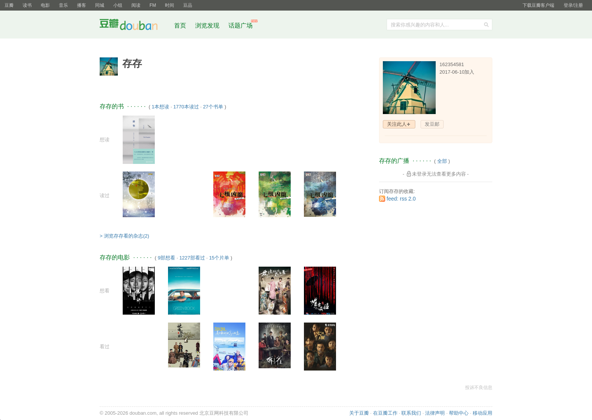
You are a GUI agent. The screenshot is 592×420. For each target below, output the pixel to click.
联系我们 (411, 413)
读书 (27, 5)
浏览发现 (208, 25)
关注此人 (397, 124)
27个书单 (213, 107)
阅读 (135, 5)
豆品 (187, 5)
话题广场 (240, 25)
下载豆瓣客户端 (538, 5)
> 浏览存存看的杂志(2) (124, 236)
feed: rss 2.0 (401, 199)
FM (153, 5)
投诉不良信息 (478, 387)
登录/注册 (573, 5)
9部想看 (166, 258)
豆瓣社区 (134, 26)
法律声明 (435, 413)
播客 (81, 5)
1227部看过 (192, 258)
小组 (117, 5)
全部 (442, 161)
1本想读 (160, 107)
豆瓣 (9, 5)
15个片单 (219, 258)
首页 (180, 25)
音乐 (63, 5)
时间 (169, 5)
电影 (45, 5)
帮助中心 (459, 413)
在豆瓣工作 (385, 413)
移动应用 (482, 413)
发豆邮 (432, 124)
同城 (99, 5)
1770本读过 (186, 107)
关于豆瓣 (359, 413)
